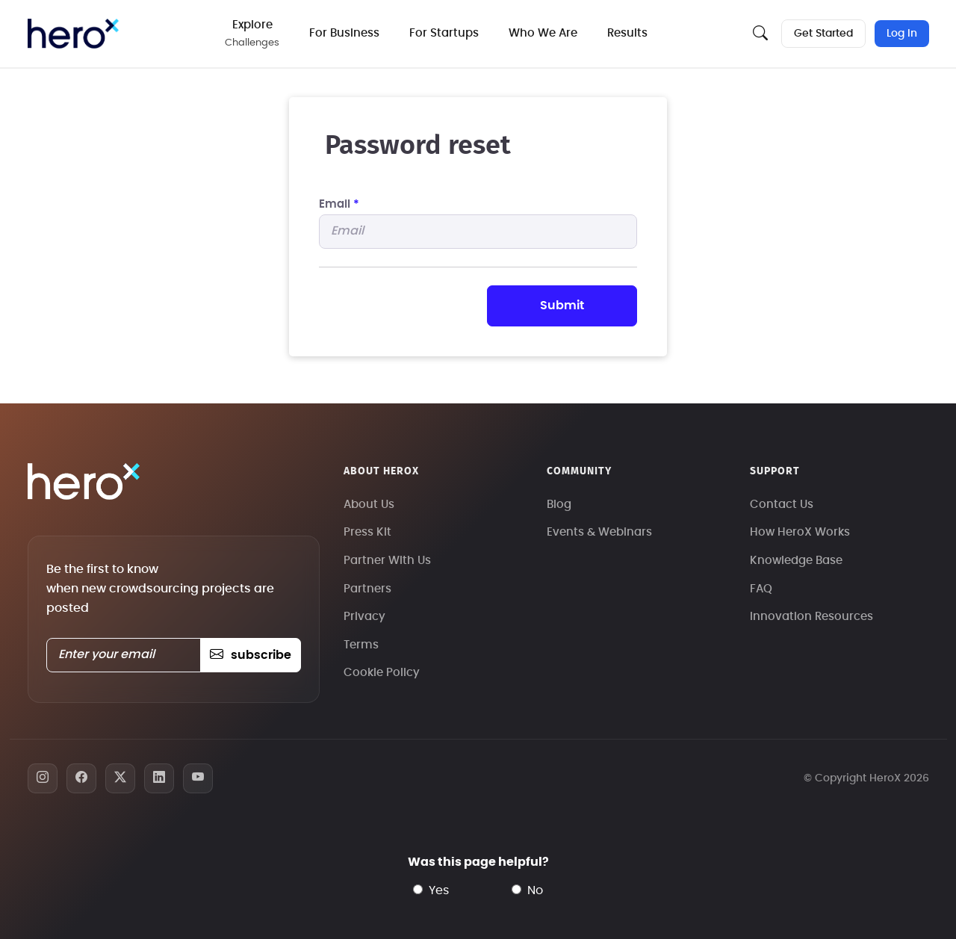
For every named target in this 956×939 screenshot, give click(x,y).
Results (628, 33)
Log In (902, 33)
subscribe (250, 655)
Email (339, 204)
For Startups (444, 33)
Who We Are (543, 33)
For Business (345, 33)
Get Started (823, 33)
